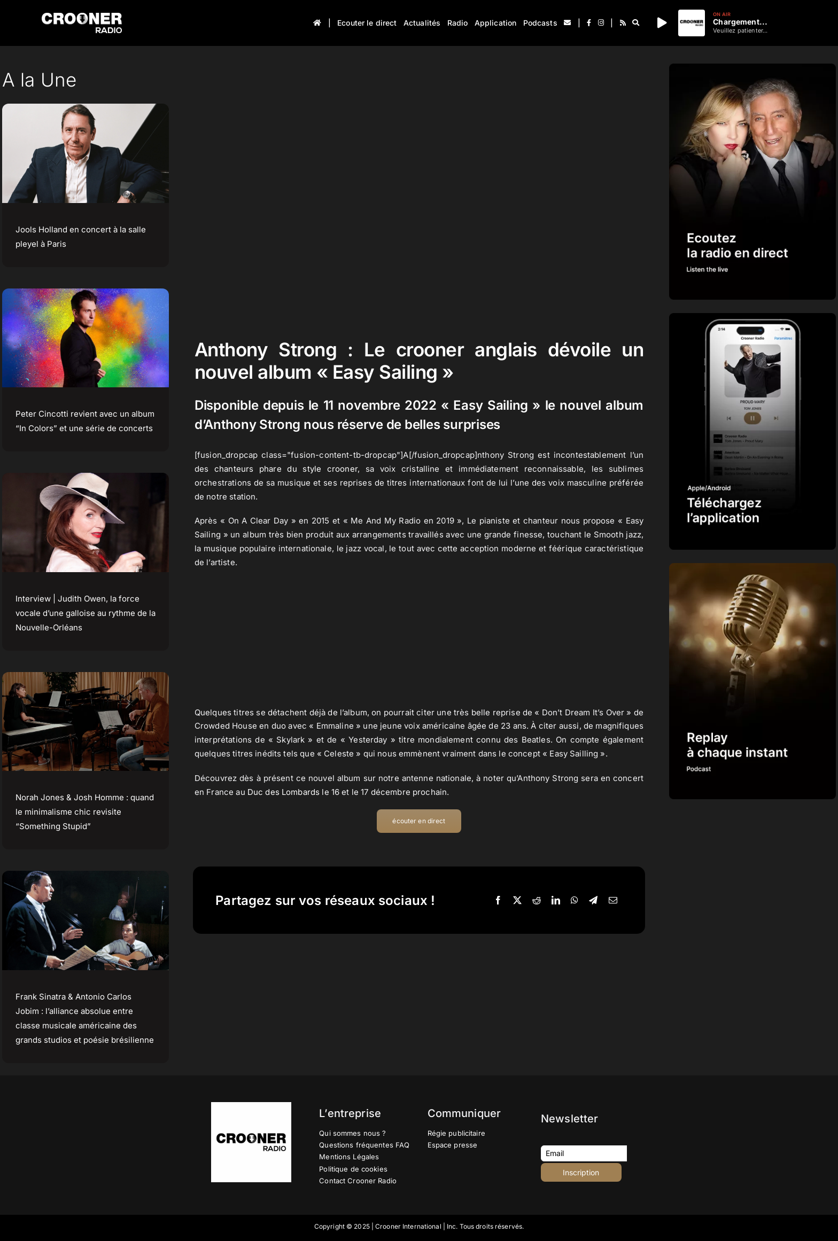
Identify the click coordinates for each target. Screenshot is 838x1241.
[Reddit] (536, 900)
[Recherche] (635, 23)
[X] (517, 900)
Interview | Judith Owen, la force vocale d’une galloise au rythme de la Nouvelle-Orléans (85, 613)
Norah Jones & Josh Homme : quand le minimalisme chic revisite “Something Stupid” (84, 811)
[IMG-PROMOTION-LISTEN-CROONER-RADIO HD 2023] (752, 68)
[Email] (613, 900)
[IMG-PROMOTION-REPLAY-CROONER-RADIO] (752, 567)
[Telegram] (593, 900)
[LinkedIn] (555, 900)
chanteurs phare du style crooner (286, 469)
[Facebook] (498, 900)
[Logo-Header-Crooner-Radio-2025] (82, 17)
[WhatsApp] (574, 900)
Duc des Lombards (283, 792)
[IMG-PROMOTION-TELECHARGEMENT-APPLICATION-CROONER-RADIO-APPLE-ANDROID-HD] (752, 317)
